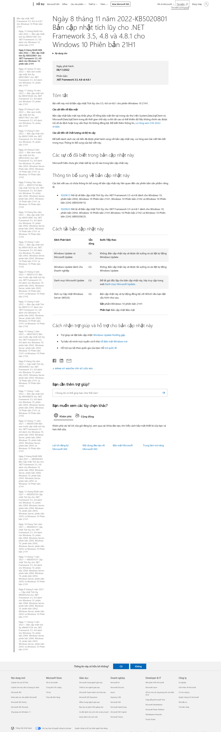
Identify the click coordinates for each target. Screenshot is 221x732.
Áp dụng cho (61, 53)
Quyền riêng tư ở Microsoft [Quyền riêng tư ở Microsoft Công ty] (189, 697)
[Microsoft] (21, 4)
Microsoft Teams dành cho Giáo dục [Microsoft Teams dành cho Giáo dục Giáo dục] (92, 692)
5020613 (65, 195)
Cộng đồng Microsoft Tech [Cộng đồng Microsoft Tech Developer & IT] (155, 699)
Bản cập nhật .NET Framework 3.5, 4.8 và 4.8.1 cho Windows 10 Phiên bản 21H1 (30, 22)
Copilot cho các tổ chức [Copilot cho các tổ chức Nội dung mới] (19, 682)
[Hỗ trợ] (40, 4)
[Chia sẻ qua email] (67, 360)
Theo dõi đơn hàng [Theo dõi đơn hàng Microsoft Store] (53, 697)
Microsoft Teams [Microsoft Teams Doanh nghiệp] (116, 717)
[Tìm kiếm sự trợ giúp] (182, 3)
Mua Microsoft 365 (123, 4)
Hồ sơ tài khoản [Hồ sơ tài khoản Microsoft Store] (52, 682)
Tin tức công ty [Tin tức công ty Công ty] (184, 692)
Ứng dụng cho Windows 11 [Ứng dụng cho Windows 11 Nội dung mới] (21, 712)
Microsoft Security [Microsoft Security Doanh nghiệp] (117, 687)
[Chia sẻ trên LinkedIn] (60, 360)
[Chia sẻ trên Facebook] (54, 360)
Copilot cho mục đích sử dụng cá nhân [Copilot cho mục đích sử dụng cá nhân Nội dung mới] (25, 687)
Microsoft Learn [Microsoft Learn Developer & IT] (151, 687)
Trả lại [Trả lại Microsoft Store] (48, 692)
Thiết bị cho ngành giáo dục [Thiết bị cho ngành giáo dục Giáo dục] (89, 687)
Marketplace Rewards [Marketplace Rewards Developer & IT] (153, 714)
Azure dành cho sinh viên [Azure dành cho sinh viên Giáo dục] (88, 717)
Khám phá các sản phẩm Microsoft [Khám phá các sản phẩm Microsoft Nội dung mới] (24, 697)
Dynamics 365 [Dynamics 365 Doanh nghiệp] (115, 697)
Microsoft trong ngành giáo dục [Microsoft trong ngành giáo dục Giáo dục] (91, 682)
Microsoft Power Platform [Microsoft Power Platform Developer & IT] (154, 709)
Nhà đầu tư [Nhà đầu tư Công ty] (183, 702)
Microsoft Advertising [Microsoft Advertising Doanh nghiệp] (118, 707)
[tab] (63, 416)
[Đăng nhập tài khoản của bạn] (200, 4)
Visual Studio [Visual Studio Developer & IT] (150, 719)
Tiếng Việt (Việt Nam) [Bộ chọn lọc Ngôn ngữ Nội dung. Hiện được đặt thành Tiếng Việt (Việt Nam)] (24, 728)
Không (138, 666)
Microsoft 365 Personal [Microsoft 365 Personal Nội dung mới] (19, 707)
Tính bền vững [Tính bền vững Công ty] (184, 707)
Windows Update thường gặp (109, 334)
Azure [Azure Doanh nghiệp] (112, 692)
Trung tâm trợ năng (153, 445)
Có (121, 666)
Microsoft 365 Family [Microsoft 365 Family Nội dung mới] (19, 702)
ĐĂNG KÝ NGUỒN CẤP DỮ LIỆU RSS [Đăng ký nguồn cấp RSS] (74, 368)
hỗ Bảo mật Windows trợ (114, 341)
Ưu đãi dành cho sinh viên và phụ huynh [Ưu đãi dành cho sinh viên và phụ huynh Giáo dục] (94, 712)
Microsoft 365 (53, 4)
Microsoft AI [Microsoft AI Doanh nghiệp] (115, 682)
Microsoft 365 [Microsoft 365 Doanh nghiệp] (115, 702)
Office (65, 4)
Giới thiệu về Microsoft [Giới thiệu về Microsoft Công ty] (187, 687)
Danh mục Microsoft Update (120, 284)
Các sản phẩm (78, 4)
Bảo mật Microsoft (123, 445)
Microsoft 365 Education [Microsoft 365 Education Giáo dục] (88, 697)
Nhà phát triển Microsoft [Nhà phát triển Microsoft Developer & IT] (154, 682)
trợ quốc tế (111, 347)
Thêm (105, 4)
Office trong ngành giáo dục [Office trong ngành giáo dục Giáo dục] (89, 702)
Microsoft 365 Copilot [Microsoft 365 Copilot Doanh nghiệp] (118, 712)
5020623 (65, 209)
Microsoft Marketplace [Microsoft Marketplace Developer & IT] (153, 704)
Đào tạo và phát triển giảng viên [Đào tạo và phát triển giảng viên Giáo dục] (91, 707)
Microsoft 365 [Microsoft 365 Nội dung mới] (16, 692)
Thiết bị (93, 4)
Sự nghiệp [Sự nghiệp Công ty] (182, 682)
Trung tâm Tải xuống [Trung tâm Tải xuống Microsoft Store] (53, 687)
